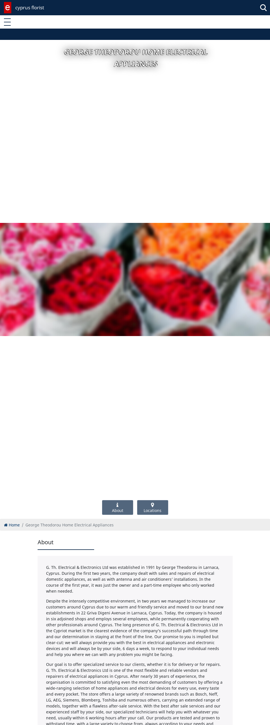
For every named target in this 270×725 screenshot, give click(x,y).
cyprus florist (29, 7)
